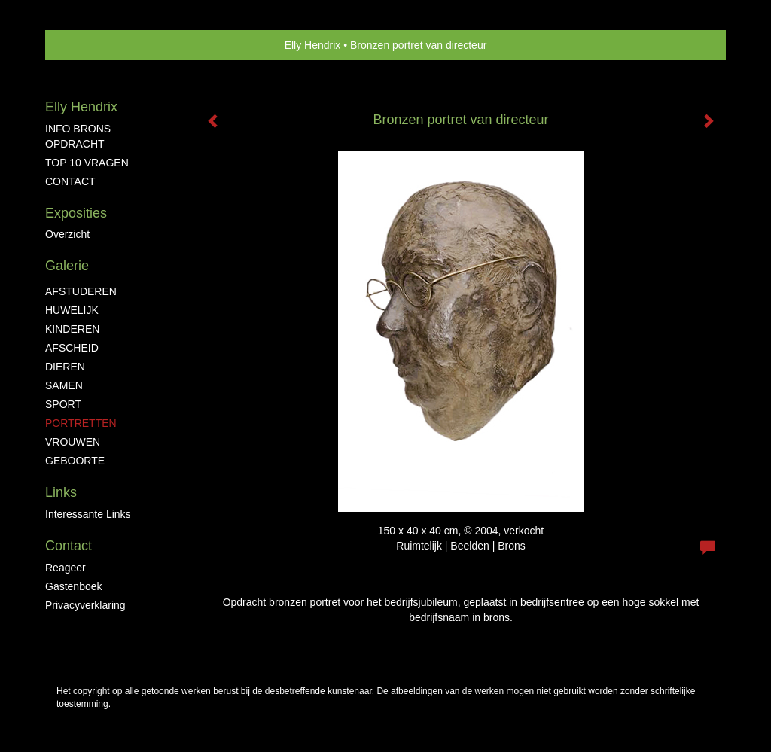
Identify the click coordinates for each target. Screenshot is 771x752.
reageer (65, 568)
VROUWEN (72, 442)
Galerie (67, 265)
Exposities (76, 213)
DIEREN (65, 367)
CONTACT (70, 181)
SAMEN (64, 385)
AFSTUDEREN (81, 291)
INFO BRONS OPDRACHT (78, 136)
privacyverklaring (85, 605)
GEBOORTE (75, 461)
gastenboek (73, 586)
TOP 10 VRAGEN (87, 163)
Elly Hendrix (313, 45)
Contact (68, 545)
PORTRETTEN (81, 423)
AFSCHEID (72, 348)
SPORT (63, 404)
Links (61, 492)
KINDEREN (72, 329)
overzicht (67, 234)
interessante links (88, 514)
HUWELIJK (72, 310)
